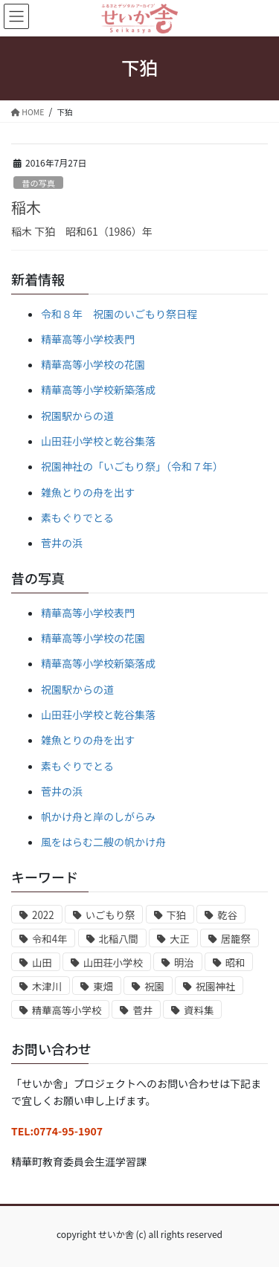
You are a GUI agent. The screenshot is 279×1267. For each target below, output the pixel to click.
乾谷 (227, 915)
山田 (42, 962)
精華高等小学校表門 (88, 339)
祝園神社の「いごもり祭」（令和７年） (132, 466)
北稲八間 (118, 939)
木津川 (47, 986)
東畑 (103, 986)
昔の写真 (38, 183)
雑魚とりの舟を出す (88, 492)
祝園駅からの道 (77, 415)
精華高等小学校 (66, 1010)
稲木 (26, 207)
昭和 (235, 962)
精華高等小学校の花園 (93, 364)
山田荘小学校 (113, 962)
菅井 (142, 1010)
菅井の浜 (62, 542)
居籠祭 (236, 939)
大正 (180, 939)
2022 (43, 915)
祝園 (154, 986)
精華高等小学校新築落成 (98, 389)
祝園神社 (215, 986)
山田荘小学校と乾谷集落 (98, 440)
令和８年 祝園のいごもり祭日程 (119, 313)
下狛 (177, 915)
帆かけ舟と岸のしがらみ (98, 816)
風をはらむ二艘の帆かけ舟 (103, 841)
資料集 (199, 1010)
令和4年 (49, 939)
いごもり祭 (110, 915)
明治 (184, 962)
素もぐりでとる (77, 517)
